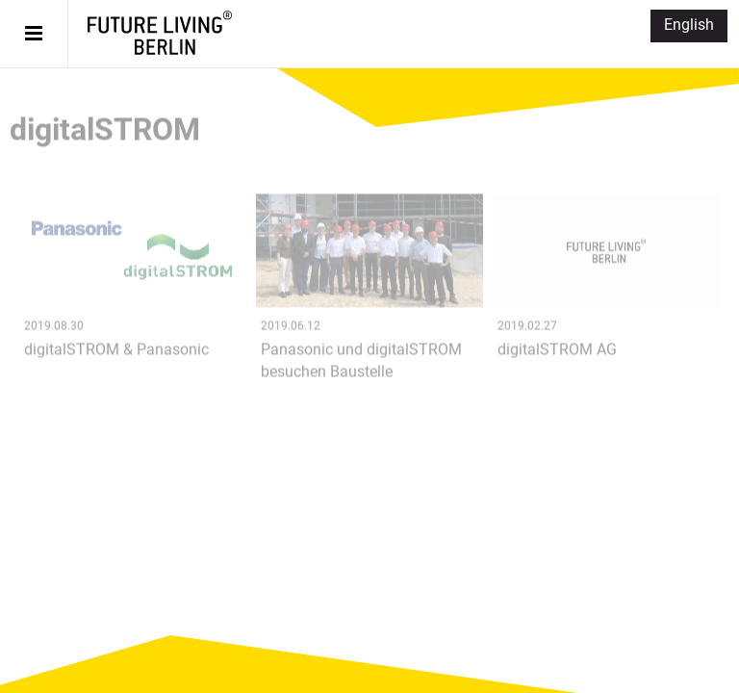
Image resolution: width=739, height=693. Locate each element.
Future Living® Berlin (160, 33)
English (689, 24)
